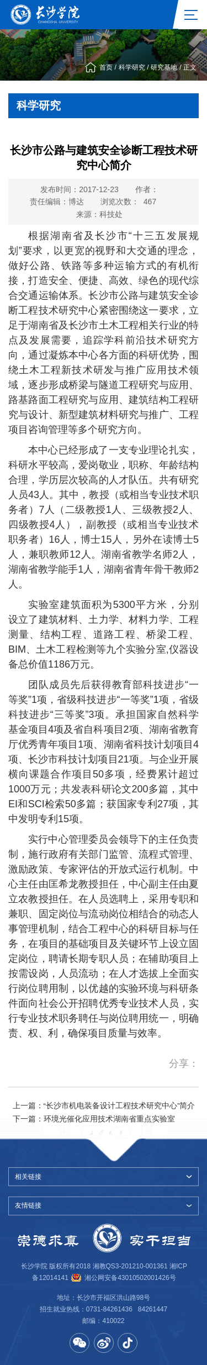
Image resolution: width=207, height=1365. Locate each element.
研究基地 (164, 67)
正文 (190, 67)
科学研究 (132, 67)
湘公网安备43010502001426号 (130, 1278)
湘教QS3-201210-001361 (130, 1266)
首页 (106, 67)
